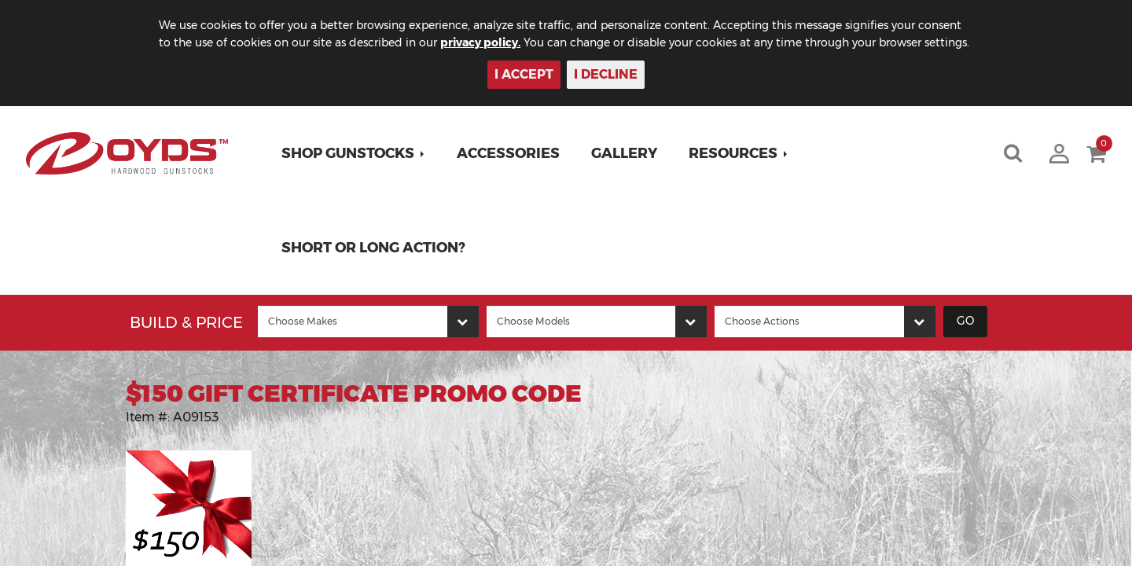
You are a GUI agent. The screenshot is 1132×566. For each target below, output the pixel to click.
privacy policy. (480, 42)
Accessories (508, 153)
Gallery (624, 153)
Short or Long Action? (373, 247)
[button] (353, 153)
